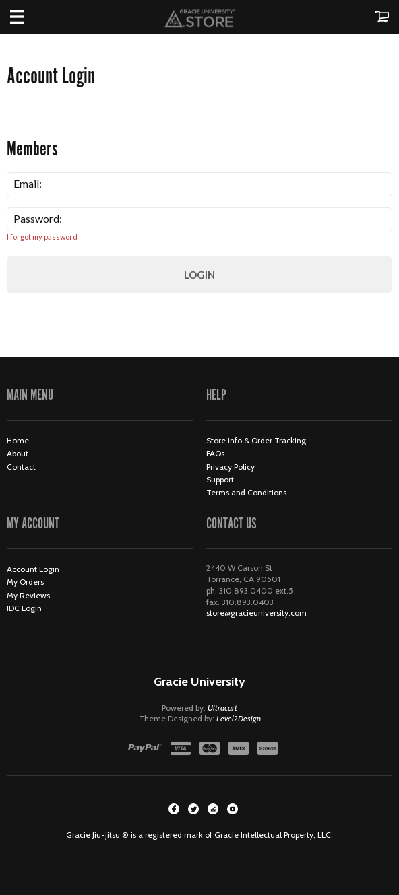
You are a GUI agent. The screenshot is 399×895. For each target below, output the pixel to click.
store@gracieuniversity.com (256, 613)
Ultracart (222, 708)
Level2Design (238, 718)
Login (199, 274)
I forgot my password (42, 236)
